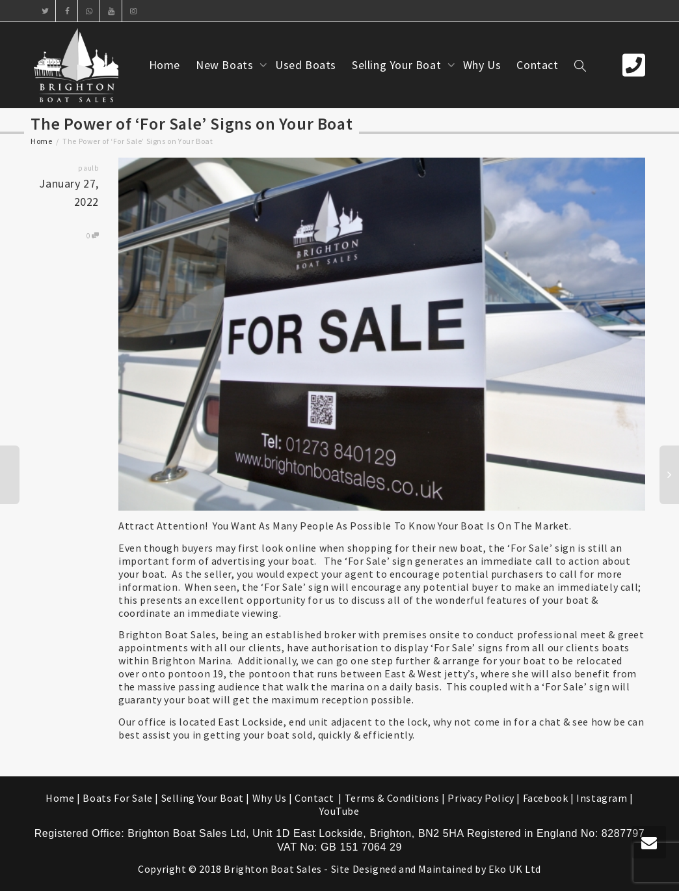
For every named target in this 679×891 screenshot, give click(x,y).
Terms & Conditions (392, 797)
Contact (537, 64)
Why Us (482, 64)
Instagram (601, 797)
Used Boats (305, 64)
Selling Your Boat (398, 64)
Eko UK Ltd (514, 868)
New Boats (226, 64)
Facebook (545, 797)
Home (164, 64)
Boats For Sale (117, 797)
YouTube (339, 810)
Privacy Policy (480, 797)
